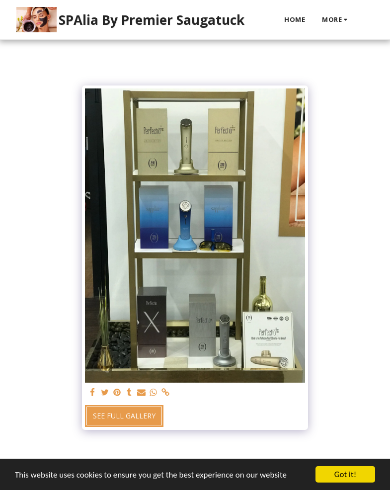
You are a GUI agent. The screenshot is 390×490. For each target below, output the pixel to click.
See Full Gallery (124, 415)
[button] (366, 19)
